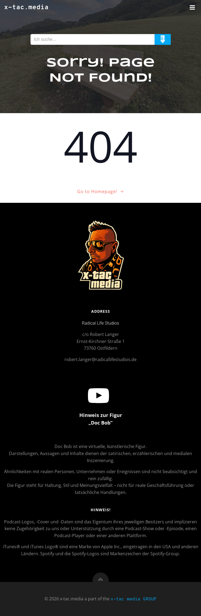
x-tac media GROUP (133, 599)
